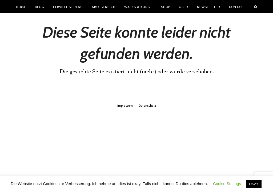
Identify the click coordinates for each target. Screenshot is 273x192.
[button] (255, 6)
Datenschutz (147, 105)
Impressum (125, 105)
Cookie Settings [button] (227, 183)
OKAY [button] (253, 184)
